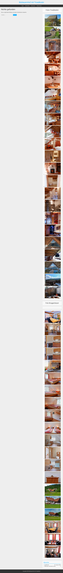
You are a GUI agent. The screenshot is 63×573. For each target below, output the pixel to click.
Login (22, 5)
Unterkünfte (27, 5)
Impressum (33, 5)
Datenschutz (39, 5)
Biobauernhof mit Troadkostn (31, 2)
